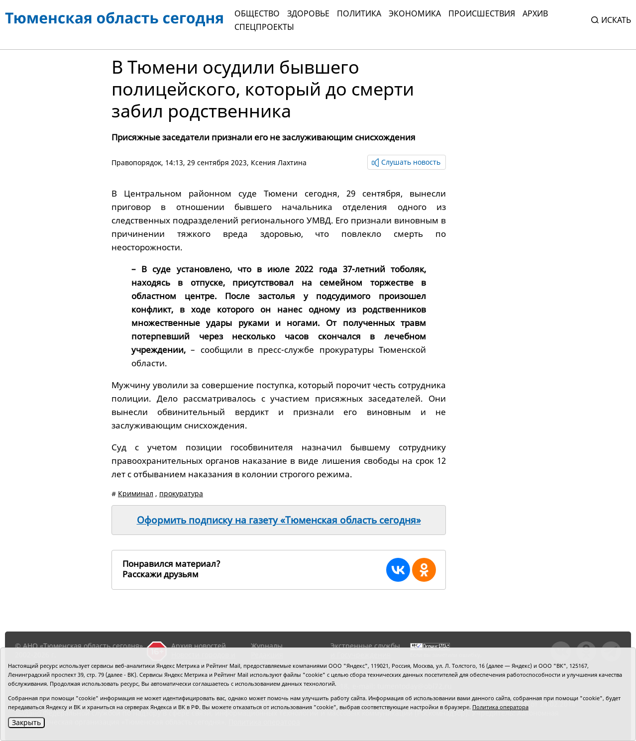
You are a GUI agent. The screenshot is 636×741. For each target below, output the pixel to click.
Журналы (267, 645)
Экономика (415, 13)
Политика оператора (500, 707)
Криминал (135, 493)
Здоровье (308, 13)
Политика (359, 13)
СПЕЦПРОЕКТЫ (264, 26)
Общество (257, 13)
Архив (535, 13)
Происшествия (481, 13)
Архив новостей (198, 645)
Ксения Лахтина (279, 162)
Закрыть (26, 722)
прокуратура (181, 493)
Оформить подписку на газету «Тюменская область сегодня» (279, 520)
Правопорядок (136, 162)
